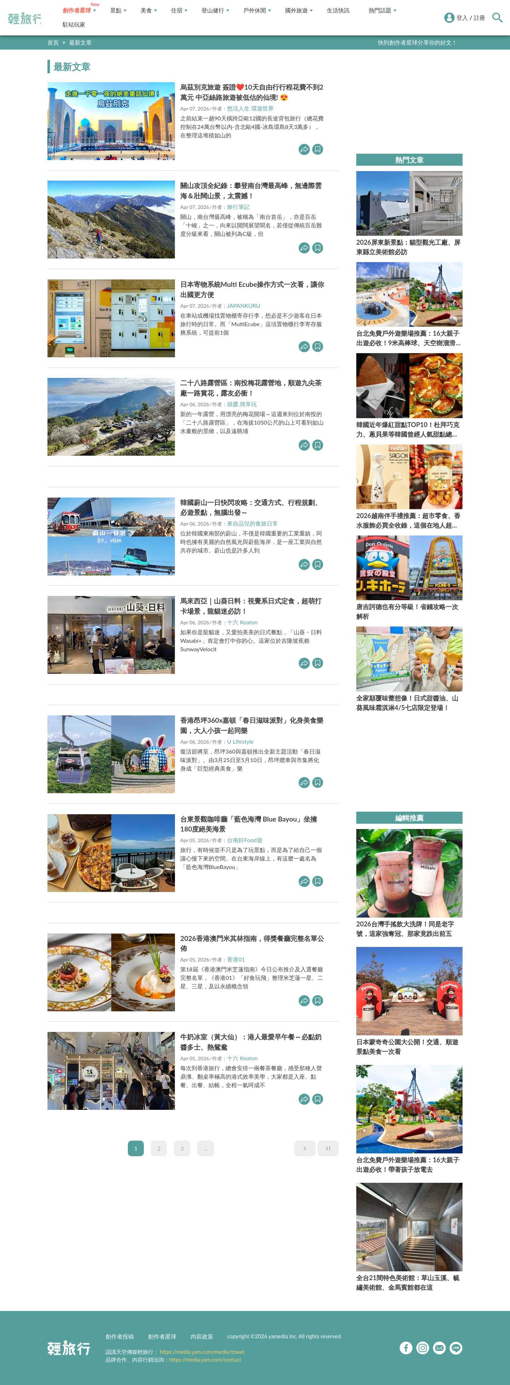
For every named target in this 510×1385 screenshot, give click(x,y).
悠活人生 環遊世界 (250, 108)
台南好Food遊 (244, 839)
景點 (118, 10)
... (206, 1148)
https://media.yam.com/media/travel (202, 1352)
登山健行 (215, 10)
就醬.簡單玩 (242, 404)
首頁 (53, 42)
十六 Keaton (242, 622)
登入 (462, 17)
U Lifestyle (240, 741)
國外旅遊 (299, 10)
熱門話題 (382, 10)
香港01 (236, 959)
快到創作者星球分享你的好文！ (417, 42)
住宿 (179, 10)
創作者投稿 (120, 1336)
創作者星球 (79, 10)
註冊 (479, 17)
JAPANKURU (243, 305)
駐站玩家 (74, 25)
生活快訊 (338, 10)
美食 (149, 10)
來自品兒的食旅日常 (252, 523)
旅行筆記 (238, 206)
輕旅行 (26, 18)
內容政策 (202, 1336)
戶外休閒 (257, 10)
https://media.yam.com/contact (205, 1359)
